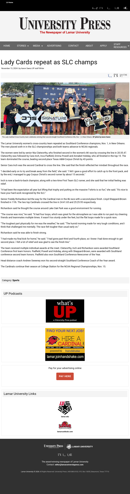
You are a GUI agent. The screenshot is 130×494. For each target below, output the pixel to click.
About (89, 45)
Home (6, 45)
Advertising (54, 45)
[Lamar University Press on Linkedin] (118, 8)
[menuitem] (7, 45)
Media (36, 45)
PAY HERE (65, 376)
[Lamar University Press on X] (102, 8)
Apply (103, 45)
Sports (15, 280)
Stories (21, 45)
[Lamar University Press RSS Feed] (95, 8)
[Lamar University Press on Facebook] (110, 8)
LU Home (9, 2)
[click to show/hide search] (125, 8)
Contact (73, 45)
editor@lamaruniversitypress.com (69, 465)
